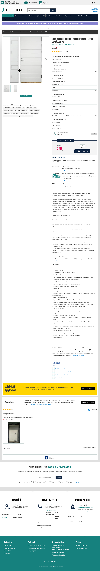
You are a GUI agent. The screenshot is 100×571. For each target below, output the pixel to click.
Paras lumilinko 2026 (58, 552)
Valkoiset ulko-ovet (9, 107)
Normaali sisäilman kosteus (60, 550)
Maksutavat (7, 545)
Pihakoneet (32, 15)
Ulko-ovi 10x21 (20, 107)
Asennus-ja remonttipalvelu (36, 545)
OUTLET (5, 19)
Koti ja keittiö (81, 15)
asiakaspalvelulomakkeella (86, 507)
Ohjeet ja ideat (58, 542)
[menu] (50, 17)
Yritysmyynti (32, 551)
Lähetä (59, 477)
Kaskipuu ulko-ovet (9, 116)
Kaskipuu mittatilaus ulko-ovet (24, 116)
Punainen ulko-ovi (34, 110)
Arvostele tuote (88, 402)
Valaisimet (54, 15)
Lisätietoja (78, 482)
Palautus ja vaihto (9, 548)
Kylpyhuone (68, 15)
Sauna (74, 15)
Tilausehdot (7, 551)
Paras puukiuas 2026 (58, 555)
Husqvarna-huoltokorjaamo (36, 548)
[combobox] (38, 10)
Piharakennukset (23, 15)
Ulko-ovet (25, 28)
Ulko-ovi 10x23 (24, 113)
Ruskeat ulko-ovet (31, 107)
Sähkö (48, 15)
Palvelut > (96, 11)
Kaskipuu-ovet (34, 113)
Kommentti (7, 448)
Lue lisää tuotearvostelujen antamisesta (40, 404)
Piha (16, 15)
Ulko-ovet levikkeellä (34, 28)
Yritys (78, 542)
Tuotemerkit (89, 15)
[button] (45, 59)
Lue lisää (64, 170)
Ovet (20, 28)
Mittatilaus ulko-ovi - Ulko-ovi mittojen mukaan (15, 110)
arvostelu (65, 51)
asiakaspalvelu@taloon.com (86, 512)
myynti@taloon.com (50, 510)
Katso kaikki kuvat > (26, 96)
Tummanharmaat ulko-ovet (11, 113)
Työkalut (39, 15)
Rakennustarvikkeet (8, 15)
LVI (44, 15)
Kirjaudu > (96, 8)
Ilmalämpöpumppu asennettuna (58, 546)
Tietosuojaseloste (81, 548)
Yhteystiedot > (95, 9)
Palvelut (31, 542)
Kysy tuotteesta (88, 388)
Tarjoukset (11, 19)
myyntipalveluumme (57, 260)
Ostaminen (8, 542)
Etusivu (4, 28)
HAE (53, 10)
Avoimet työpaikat (81, 545)
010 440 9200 (49, 505)
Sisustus (61, 15)
